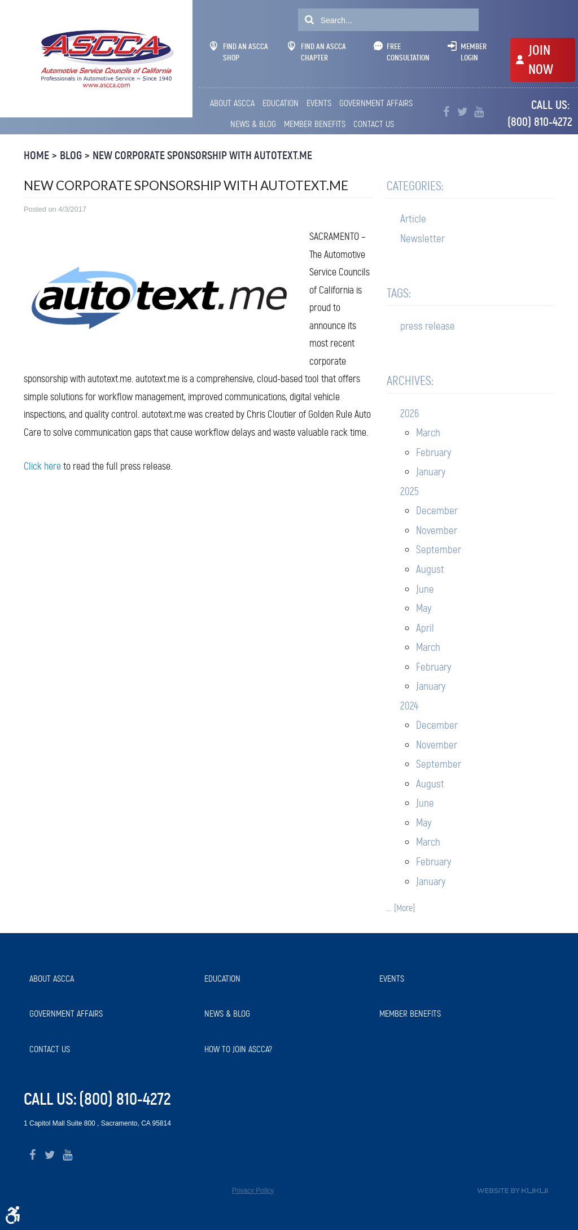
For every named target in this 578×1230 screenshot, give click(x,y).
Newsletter (422, 238)
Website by (512, 1191)
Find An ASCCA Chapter (317, 52)
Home (36, 155)
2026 (409, 413)
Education (280, 103)
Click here (42, 466)
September (438, 549)
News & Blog (253, 124)
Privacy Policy (253, 1190)
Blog (71, 155)
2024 (409, 705)
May (423, 608)
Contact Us (373, 124)
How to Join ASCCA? (238, 1049)
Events (318, 103)
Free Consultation (408, 52)
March (428, 432)
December (437, 510)
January (430, 471)
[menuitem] (233, 103)
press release (427, 325)
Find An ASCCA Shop (239, 52)
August (430, 569)
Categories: (415, 186)
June (425, 589)
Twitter (463, 112)
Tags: (399, 293)
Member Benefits (314, 124)
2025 (409, 491)
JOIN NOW (540, 60)
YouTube (479, 112)
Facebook (446, 112)
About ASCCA (232, 103)
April (425, 627)
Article (413, 218)
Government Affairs (376, 103)
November (436, 530)
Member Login (474, 52)
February (433, 452)
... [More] (401, 908)
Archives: (410, 380)
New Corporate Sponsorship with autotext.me (202, 155)
